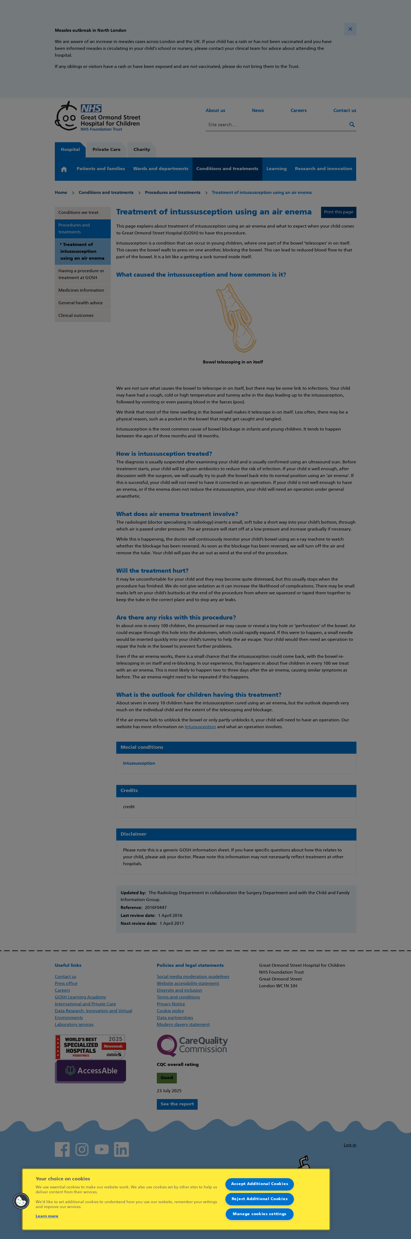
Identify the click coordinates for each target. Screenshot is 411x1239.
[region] (176, 1199)
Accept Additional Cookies (259, 1184)
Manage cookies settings (260, 1214)
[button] (21, 1201)
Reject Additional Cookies (260, 1199)
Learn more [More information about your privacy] (47, 1216)
